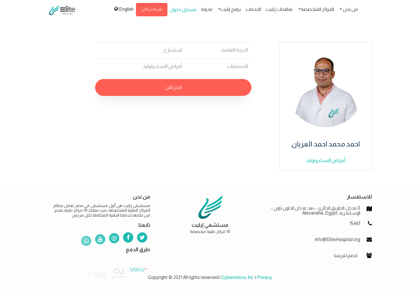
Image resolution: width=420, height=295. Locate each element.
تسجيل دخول (183, 9)
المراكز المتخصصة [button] (317, 9)
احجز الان (173, 87)
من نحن (350, 9)
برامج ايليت (230, 9)
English (124, 9)
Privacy (264, 277)
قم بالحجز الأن (151, 9)
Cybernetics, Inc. (237, 277)
